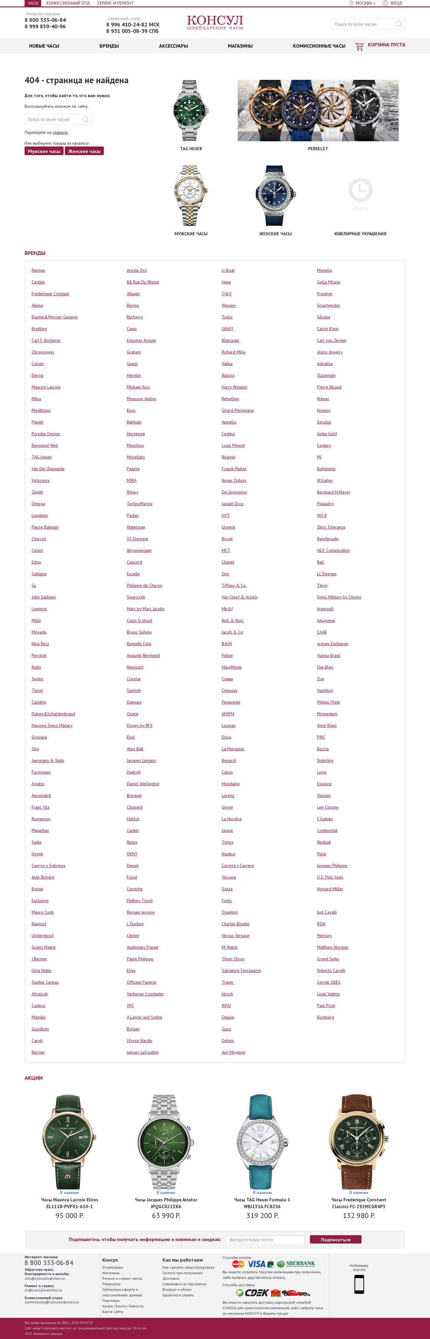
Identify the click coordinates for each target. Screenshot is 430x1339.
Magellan (40, 830)
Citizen (133, 935)
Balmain (134, 422)
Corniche (135, 889)
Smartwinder (328, 305)
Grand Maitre (44, 947)
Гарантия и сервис (178, 1295)
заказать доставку (258, 1302)
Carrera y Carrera (238, 865)
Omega (38, 503)
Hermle (134, 375)
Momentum (327, 713)
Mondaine (231, 784)
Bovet (227, 538)
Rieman (38, 270)
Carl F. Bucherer (46, 340)
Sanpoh (134, 690)
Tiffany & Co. (234, 585)
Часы (33, 3)
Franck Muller (234, 468)
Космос (323, 410)
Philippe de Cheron (144, 585)
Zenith (37, 492)
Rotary (133, 492)
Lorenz (228, 795)
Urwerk (228, 527)
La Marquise (233, 748)
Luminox (39, 608)
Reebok (324, 842)
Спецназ (229, 690)
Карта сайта (112, 1311)
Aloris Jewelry (330, 352)
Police (227, 655)
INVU (226, 1005)
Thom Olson (233, 959)
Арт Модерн (233, 1052)
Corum (38, 363)
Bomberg (325, 1017)
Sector (38, 678)
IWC (130, 1005)
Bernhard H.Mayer (333, 492)
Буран (37, 889)
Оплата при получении (182, 1273)
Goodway (40, 1029)
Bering (133, 305)
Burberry (135, 317)
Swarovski (136, 597)
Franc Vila (40, 807)
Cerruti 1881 (328, 982)
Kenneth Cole (139, 643)
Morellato (136, 457)
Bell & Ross (233, 620)
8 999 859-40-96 (45, 26)
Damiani (134, 702)
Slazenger (326, 375)
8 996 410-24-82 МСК (133, 24)
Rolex (132, 842)
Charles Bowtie (235, 924)
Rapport (39, 924)
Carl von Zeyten (331, 340)
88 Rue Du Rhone (143, 282)
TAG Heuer (42, 457)
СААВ (322, 632)
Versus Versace (235, 935)
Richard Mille (234, 352)
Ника (226, 282)
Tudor (227, 317)
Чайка (227, 363)
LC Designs (327, 573)
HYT (226, 515)
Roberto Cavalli (331, 970)
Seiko (37, 842)
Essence (324, 784)
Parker (133, 515)
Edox (36, 562)
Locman (229, 725)
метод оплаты (273, 1277)
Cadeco (38, 1005)
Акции (107, 1306)
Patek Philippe (140, 959)
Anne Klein (327, 725)
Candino (39, 702)
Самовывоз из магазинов (184, 1284)
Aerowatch (41, 795)
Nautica (228, 854)
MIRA (131, 480)
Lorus (322, 772)
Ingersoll (325, 608)
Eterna (37, 375)
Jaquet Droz (233, 503)
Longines (40, 515)
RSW (321, 924)
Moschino (135, 445)
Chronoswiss (43, 352)
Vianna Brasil (328, 655)
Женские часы (84, 151)
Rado (36, 667)
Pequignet (231, 702)
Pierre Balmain (45, 527)
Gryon (227, 807)
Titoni (322, 585)
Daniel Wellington (143, 784)
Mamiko (39, 1017)
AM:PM (228, 713)
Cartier (133, 830)
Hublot (133, 819)
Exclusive (40, 900)
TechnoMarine (140, 503)
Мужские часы (44, 151)
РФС (321, 737)
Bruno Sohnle (139, 632)
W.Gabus (325, 480)
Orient (132, 713)
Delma (228, 1040)
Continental (327, 830)
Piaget (37, 422)
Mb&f (227, 608)
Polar (321, 854)
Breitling (39, 328)
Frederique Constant (50, 293)
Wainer (323, 398)
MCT (226, 550)
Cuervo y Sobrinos (48, 865)
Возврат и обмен (177, 1289)
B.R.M (227, 643)
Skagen (323, 795)
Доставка (170, 1278)
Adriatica (325, 363)
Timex (227, 842)
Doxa (226, 737)
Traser (228, 982)
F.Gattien (325, 819)
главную (60, 132)
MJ (319, 457)
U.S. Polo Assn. (330, 877)
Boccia (323, 748)
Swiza (227, 889)
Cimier (37, 550)
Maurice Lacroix (46, 387)
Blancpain (230, 340)
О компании (112, 1267)
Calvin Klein (327, 328)
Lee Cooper (328, 807)
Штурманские (139, 550)
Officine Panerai (141, 982)
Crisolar (134, 678)
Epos (131, 410)
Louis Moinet (233, 445)
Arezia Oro (137, 270)
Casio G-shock (139, 620)
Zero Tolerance (331, 527)
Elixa (131, 970)
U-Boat (228, 270)
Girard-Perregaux (238, 410)
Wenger (229, 305)
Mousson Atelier (142, 398)
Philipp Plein (328, 702)
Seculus (324, 422)
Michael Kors (138, 387)
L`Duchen (135, 924)
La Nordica (231, 819)
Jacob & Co (232, 632)
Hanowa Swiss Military (52, 725)
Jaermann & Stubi (48, 760)
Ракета (133, 468)
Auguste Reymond (143, 655)
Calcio (227, 772)
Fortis (227, 900)
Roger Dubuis (234, 480)
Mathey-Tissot (140, 900)
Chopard (135, 807)
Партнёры (110, 1300)
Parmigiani (41, 772)
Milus (36, 398)
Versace (229, 877)
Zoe (320, 678)
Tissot (37, 690)
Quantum (230, 912)
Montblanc (41, 410)
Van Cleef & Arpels (240, 597)
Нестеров (136, 433)
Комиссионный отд (68, 3)
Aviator (38, 784)
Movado (39, 632)
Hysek (37, 854)
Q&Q (227, 293)
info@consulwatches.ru (45, 1278)
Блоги (121, 1306)
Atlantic (133, 293)
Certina (38, 282)
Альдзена (326, 620)
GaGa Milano (328, 282)
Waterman (136, 527)
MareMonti (231, 667)
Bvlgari (133, 1029)
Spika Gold (327, 433)
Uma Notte (41, 970)
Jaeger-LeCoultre (142, 1052)
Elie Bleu (325, 667)
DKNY (132, 854)
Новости (136, 1306)
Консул (215, 23)
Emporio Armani (141, 340)
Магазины (110, 1273)
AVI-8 (322, 515)
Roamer (229, 457)
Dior (225, 573)
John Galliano (44, 597)
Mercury (324, 935)
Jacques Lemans (141, 760)
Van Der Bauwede (48, 468)
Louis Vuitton (328, 994)
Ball (320, 562)
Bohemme (326, 468)
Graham (134, 352)
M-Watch (229, 947)
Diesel (133, 865)
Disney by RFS (140, 725)
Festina (228, 433)
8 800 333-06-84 (45, 20)
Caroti (37, 1040)
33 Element (137, 538)
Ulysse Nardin (139, 1040)
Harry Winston (234, 387)
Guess (132, 363)
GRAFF (228, 328)
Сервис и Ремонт (115, 3)
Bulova (228, 375)
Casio (132, 328)
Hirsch (227, 994)
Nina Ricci (40, 643)
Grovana (39, 737)
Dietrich (134, 772)
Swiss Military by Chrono (339, 597)
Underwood (42, 935)
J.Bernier (39, 959)
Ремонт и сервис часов (122, 1278)
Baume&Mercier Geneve (55, 317)
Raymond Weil (45, 445)
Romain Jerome (141, 912)
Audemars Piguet (142, 947)
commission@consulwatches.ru (52, 1302)
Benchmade (327, 538)
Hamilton (325, 690)
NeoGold (135, 667)
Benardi (229, 760)
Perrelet (39, 655)
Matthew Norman (332, 947)
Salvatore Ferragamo (241, 970)
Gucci (226, 1029)
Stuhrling (325, 760)
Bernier (38, 1052)
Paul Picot (326, 1005)
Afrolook (40, 994)
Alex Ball (135, 748)
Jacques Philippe (332, 865)
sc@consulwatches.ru (43, 1290)
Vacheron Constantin (145, 994)
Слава (227, 678)
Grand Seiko (328, 959)
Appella (229, 422)
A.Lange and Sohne (144, 1017)
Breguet (134, 795)
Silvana (323, 317)
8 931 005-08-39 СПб (132, 31)
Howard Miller (330, 889)
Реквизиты (111, 1284)
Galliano (39, 573)
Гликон (228, 1017)
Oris (35, 748)
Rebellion (230, 398)
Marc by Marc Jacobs (146, 608)
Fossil (132, 877)
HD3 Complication (333, 550)
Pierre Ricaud (329, 387)
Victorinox (41, 480)
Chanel (228, 562)
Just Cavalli (327, 912)
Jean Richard (43, 877)
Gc (34, 585)
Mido (36, 620)
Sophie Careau (45, 982)
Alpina (37, 305)
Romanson (41, 819)
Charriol (39, 538)
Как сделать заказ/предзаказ (188, 1267)
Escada (133, 573)
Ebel (131, 737)
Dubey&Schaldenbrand (53, 713)
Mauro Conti (43, 912)
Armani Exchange (332, 643)
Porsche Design (46, 433)
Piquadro (325, 503)
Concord (134, 562)
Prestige (324, 293)
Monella (324, 270)
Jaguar (227, 830)
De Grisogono (234, 492)
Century (324, 445)
